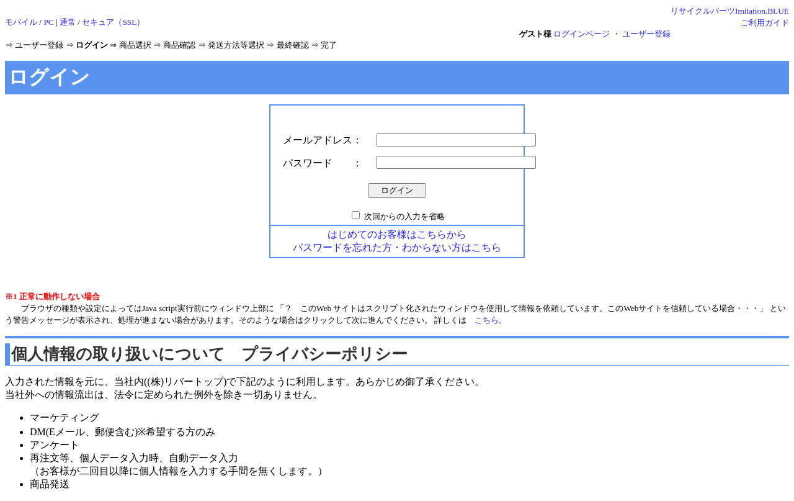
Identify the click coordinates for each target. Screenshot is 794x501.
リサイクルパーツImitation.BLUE (730, 11)
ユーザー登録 (646, 33)
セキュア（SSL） (113, 22)
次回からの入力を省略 (404, 216)
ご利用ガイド (765, 22)
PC (48, 22)
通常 (68, 22)
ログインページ (581, 33)
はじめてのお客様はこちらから (397, 234)
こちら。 (491, 320)
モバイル (21, 22)
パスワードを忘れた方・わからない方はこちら (397, 247)
